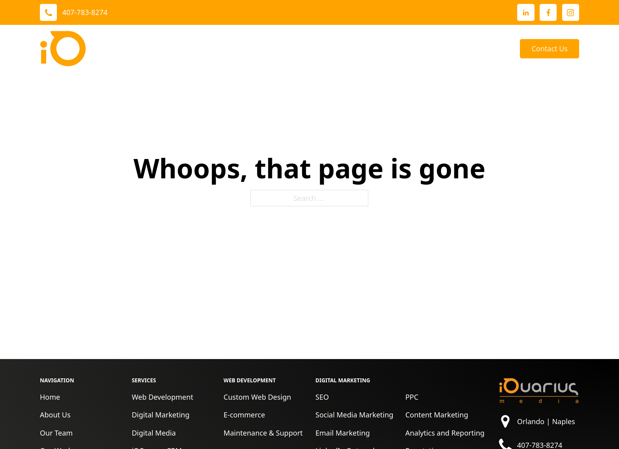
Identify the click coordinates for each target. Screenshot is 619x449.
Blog (500, 48)
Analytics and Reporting (445, 433)
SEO (322, 397)
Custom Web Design (257, 397)
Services (247, 48)
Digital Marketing (160, 414)
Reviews (352, 48)
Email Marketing (342, 433)
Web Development (162, 397)
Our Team (56, 433)
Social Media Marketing (354, 414)
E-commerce (244, 414)
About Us (392, 48)
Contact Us (549, 48)
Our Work (299, 48)
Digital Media (154, 433)
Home (50, 397)
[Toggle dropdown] (268, 48)
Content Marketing (436, 414)
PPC (411, 397)
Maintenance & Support (262, 433)
